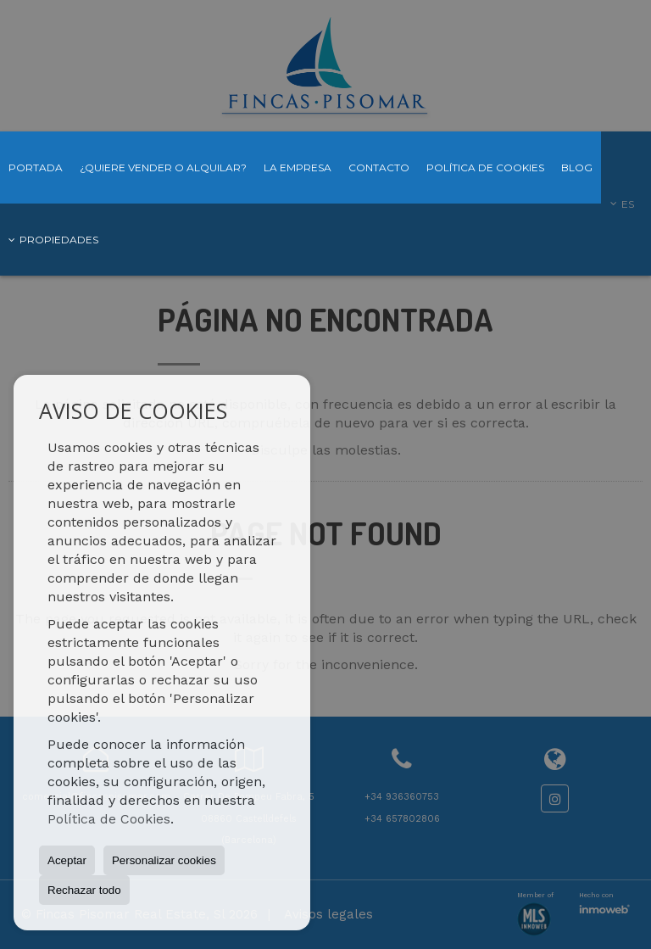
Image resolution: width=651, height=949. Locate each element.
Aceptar (66, 860)
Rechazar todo (84, 890)
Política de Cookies (108, 819)
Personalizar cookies (164, 860)
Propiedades (53, 239)
